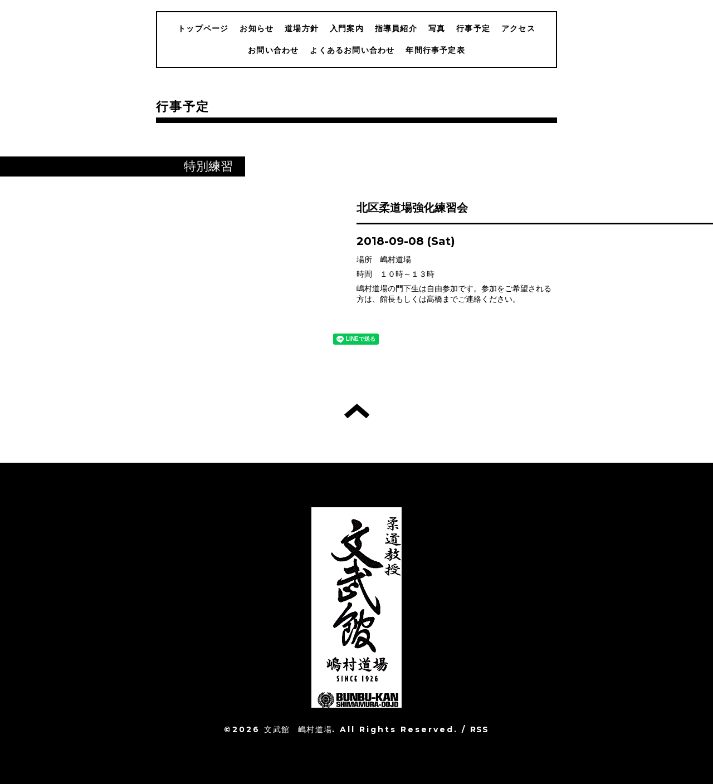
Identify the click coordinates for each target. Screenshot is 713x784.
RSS (479, 729)
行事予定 (473, 28)
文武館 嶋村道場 (298, 729)
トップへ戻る (356, 411)
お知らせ (257, 28)
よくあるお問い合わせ (352, 50)
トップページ (203, 28)
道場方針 (302, 28)
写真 (436, 28)
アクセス (518, 28)
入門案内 (347, 28)
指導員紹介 (396, 28)
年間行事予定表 (435, 50)
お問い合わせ (273, 50)
